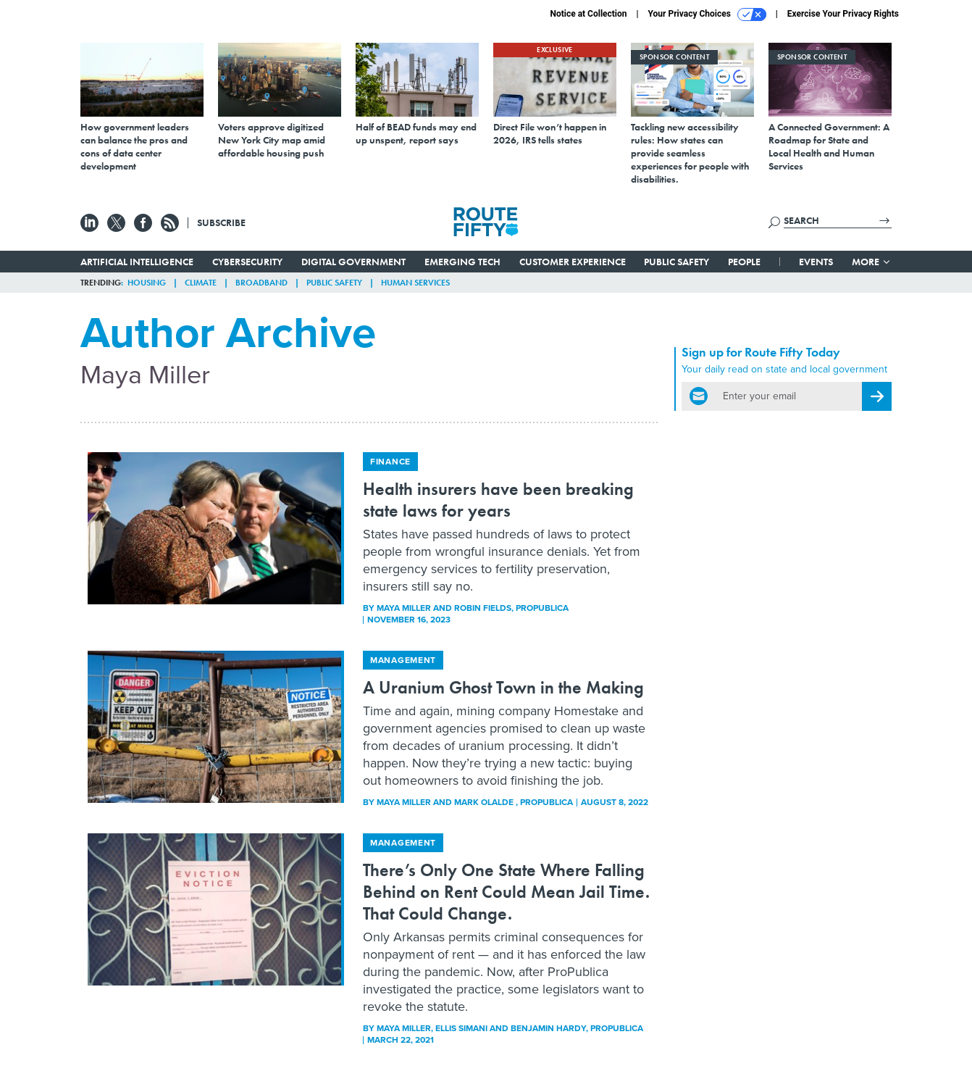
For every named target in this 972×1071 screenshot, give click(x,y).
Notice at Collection (588, 14)
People (744, 261)
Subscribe (221, 222)
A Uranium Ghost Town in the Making (503, 687)
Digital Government (353, 261)
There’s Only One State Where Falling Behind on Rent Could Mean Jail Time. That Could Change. (506, 892)
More (872, 261)
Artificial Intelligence (136, 261)
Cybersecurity (247, 261)
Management (403, 660)
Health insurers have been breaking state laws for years (498, 500)
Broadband (261, 282)
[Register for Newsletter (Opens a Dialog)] (877, 396)
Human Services (415, 282)
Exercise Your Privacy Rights (843, 14)
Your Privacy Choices (707, 14)
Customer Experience (572, 261)
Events (816, 261)
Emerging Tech (462, 261)
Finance (390, 461)
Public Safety (676, 261)
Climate (201, 282)
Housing (146, 282)
